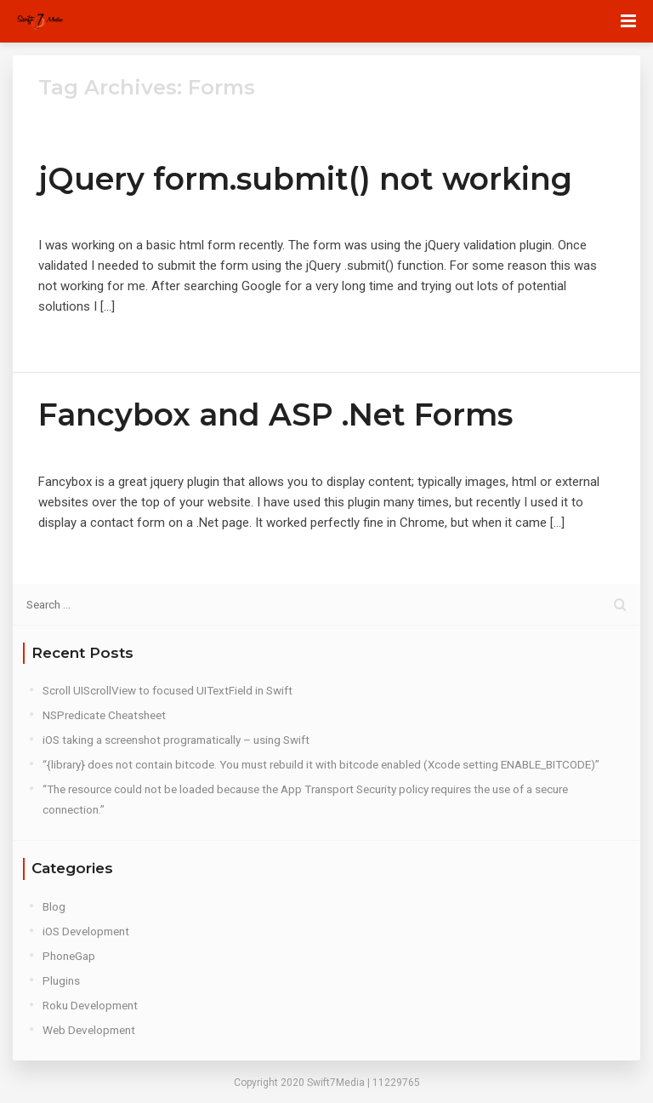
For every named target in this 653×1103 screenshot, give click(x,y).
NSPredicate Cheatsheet (104, 715)
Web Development (89, 1030)
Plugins (61, 980)
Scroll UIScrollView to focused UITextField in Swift (167, 690)
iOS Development (86, 931)
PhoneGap (69, 956)
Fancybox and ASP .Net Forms (275, 414)
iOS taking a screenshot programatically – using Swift (176, 739)
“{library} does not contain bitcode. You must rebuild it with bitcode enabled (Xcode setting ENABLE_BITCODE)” (321, 764)
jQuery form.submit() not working (305, 178)
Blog (54, 906)
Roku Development (90, 1005)
